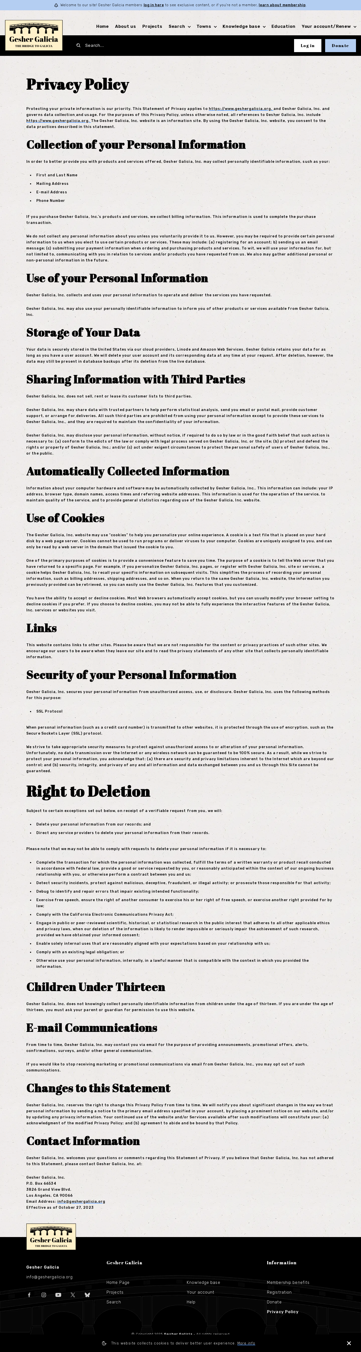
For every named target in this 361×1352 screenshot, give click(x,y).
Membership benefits (288, 1282)
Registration (279, 1292)
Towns (204, 26)
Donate (340, 45)
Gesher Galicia (51, 1237)
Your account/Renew (326, 26)
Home (102, 26)
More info (246, 1343)
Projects (152, 26)
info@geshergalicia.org (81, 1201)
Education (284, 26)
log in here (154, 5)
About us (125, 26)
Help (191, 1302)
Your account (200, 1292)
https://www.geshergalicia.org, (241, 109)
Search (177, 26)
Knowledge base (241, 26)
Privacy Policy (283, 1311)
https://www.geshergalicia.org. (58, 121)
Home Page (118, 1282)
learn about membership (282, 5)
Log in (308, 45)
